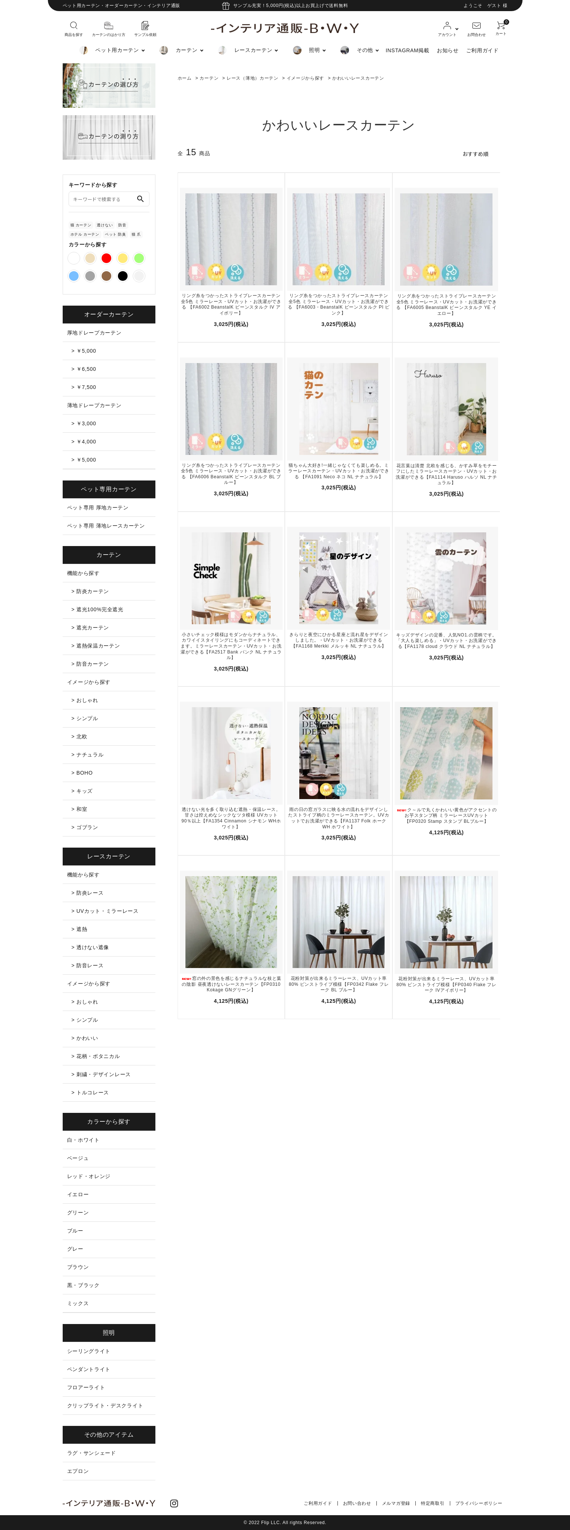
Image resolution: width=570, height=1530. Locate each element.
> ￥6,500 (84, 369)
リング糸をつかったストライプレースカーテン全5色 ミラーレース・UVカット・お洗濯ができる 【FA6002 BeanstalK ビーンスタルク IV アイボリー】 (231, 304)
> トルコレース (90, 1092)
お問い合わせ (357, 1503)
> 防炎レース (88, 893)
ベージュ (78, 1158)
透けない (105, 225)
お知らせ (448, 50)
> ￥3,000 (84, 423)
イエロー (78, 1194)
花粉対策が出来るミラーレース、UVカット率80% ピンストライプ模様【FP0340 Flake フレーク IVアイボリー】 (446, 984)
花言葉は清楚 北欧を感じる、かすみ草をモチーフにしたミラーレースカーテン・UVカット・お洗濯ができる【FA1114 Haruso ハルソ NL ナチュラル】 (446, 474)
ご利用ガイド (482, 50)
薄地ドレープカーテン (94, 405)
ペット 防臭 (115, 234)
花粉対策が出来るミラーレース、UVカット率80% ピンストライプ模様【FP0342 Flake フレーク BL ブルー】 (339, 984)
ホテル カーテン (84, 234)
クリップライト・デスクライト (105, 1405)
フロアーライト (86, 1387)
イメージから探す (305, 78)
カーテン (209, 78)
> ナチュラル (88, 755)
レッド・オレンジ (89, 1176)
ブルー (75, 1231)
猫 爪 (136, 234)
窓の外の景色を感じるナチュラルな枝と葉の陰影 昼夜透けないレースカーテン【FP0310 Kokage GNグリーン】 (231, 984)
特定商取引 (433, 1503)
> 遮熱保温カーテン (96, 646)
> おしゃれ (85, 700)
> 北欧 (80, 736)
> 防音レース (88, 965)
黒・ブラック (83, 1285)
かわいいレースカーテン (358, 78)
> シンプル (85, 718)
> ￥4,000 (84, 442)
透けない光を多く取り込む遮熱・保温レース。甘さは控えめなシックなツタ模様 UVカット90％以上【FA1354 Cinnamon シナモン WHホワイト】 (231, 818)
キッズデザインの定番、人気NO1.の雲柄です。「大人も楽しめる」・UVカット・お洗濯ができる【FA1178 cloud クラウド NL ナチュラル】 (446, 640)
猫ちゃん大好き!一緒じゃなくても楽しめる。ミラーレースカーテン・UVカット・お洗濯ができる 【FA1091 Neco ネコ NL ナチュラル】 (338, 471)
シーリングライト (89, 1351)
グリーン (78, 1212)
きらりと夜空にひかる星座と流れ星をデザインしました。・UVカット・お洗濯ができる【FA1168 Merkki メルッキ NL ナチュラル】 (338, 640)
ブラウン (78, 1267)
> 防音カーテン (90, 664)
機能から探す (83, 573)
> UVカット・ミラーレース (105, 911)
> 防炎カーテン (90, 591)
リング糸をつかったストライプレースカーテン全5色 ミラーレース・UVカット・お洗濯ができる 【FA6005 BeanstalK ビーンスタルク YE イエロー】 (446, 304)
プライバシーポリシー (479, 1503)
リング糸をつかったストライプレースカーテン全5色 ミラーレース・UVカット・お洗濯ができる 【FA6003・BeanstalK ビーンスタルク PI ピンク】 (339, 304)
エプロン (78, 1471)
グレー (75, 1249)
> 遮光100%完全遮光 (97, 609)
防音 (122, 225)
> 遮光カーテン (90, 628)
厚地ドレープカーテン (94, 333)
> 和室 (80, 809)
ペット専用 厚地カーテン (98, 507)
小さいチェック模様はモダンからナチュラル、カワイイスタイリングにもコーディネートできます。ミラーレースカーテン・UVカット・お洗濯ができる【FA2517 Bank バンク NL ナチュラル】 (231, 646)
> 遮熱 (80, 929)
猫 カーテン (81, 225)
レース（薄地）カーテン (253, 78)
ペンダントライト (89, 1369)
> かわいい (85, 1038)
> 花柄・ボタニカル (96, 1056)
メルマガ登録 (396, 1503)
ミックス (78, 1303)
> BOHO (82, 773)
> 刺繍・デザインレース (101, 1074)
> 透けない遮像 (90, 947)
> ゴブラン (85, 827)
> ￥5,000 (84, 351)
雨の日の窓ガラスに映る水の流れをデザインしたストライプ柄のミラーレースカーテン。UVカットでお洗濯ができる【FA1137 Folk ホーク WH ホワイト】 (338, 818)
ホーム (185, 78)
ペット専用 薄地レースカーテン (106, 526)
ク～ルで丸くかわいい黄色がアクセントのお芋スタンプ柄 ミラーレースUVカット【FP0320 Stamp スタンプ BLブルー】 (446, 815)
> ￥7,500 (84, 387)
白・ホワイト (83, 1140)
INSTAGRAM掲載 (407, 50)
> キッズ (82, 791)
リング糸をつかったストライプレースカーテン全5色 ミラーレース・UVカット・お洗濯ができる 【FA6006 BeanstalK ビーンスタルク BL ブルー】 (231, 474)
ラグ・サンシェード (91, 1453)
